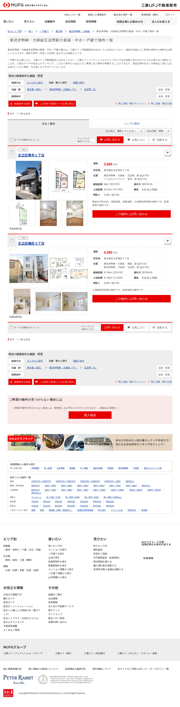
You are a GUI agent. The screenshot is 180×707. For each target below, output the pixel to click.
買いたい (8, 21)
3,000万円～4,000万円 (41, 481)
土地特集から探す (57, 577)
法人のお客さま (161, 22)
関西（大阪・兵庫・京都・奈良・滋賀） (21, 568)
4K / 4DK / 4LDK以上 (112, 497)
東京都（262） (34, 89)
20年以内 (97, 501)
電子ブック (54, 610)
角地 (42, 510)
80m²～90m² (83, 490)
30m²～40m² (66, 486)
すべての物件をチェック (26, 139)
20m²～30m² (50, 486)
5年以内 (46, 501)
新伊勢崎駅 (123, 468)
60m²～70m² (115, 486)
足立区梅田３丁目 (31, 243)
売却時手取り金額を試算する (108, 569)
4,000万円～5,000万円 (65, 481)
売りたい (29, 21)
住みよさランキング (13, 622)
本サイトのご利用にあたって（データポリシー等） (144, 669)
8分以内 (58, 506)
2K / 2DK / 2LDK (72, 497)
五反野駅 (61, 468)
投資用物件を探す (57, 561)
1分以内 (35, 506)
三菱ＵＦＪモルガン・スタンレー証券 (138, 653)
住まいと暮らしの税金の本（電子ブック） (21, 612)
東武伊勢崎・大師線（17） (63, 89)
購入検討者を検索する (105, 565)
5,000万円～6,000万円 (90, 481)
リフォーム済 (117, 510)
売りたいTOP (100, 545)
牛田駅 (136, 468)
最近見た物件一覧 (123, 14)
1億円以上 (129, 481)
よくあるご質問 (11, 630)
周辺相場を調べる (102, 561)
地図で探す (79, 82)
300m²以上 (36, 493)
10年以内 (71, 501)
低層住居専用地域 (85, 510)
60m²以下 (35, 490)
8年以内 (58, 501)
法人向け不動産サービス (61, 606)
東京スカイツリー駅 (153, 468)
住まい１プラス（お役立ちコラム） (21, 618)
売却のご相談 (100, 553)
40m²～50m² (83, 486)
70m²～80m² (131, 486)
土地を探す (54, 557)
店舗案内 (49, 21)
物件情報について (102, 669)
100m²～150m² (117, 490)
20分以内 (97, 506)
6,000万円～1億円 (112, 481)
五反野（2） (90, 89)
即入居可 (102, 510)
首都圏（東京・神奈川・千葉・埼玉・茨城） (22, 547)
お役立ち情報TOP (12, 594)
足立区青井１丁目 (31, 155)
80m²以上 (146, 486)
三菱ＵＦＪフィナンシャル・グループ (23, 653)
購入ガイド (9, 598)
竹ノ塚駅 (84, 468)
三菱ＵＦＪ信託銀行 (94, 653)
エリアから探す (35, 82)
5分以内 (46, 506)
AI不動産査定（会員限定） (107, 557)
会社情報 (70, 21)
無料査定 (98, 549)
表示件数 (153, 131)
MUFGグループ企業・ (156, 543)
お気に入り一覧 (72, 14)
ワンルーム (36, 497)
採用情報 (91, 21)
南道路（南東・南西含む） (61, 510)
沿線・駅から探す (58, 82)
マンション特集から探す (61, 569)
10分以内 (71, 506)
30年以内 (110, 501)
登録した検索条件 (97, 14)
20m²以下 (35, 486)
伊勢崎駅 (35, 468)
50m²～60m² (99, 486)
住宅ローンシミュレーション (18, 606)
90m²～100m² (99, 490)
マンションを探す (57, 549)
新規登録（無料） (150, 14)
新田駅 (111, 468)
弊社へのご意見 (56, 618)
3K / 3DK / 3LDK (91, 497)
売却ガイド (9, 602)
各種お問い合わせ (57, 622)
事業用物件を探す (57, 565)
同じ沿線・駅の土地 (161, 103)
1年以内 (35, 501)
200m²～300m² (154, 490)
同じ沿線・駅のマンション (132, 103)
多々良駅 (48, 468)
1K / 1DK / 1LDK (53, 497)
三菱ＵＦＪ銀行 (63, 653)
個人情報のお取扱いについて (43, 669)
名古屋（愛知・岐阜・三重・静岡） (18, 557)
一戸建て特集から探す (59, 573)
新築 (33, 510)
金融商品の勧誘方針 (75, 669)
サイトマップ (55, 614)
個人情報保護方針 (12, 669)
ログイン (170, 14)
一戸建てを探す (56, 553)
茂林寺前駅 (98, 468)
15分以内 (84, 506)
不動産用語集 (10, 626)
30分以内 (110, 506)
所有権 (144, 510)
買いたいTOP (55, 545)
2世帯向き (132, 510)
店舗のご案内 (55, 594)
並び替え (112, 131)
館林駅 (72, 468)
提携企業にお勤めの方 (130, 22)
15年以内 (84, 501)
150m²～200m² (135, 490)
